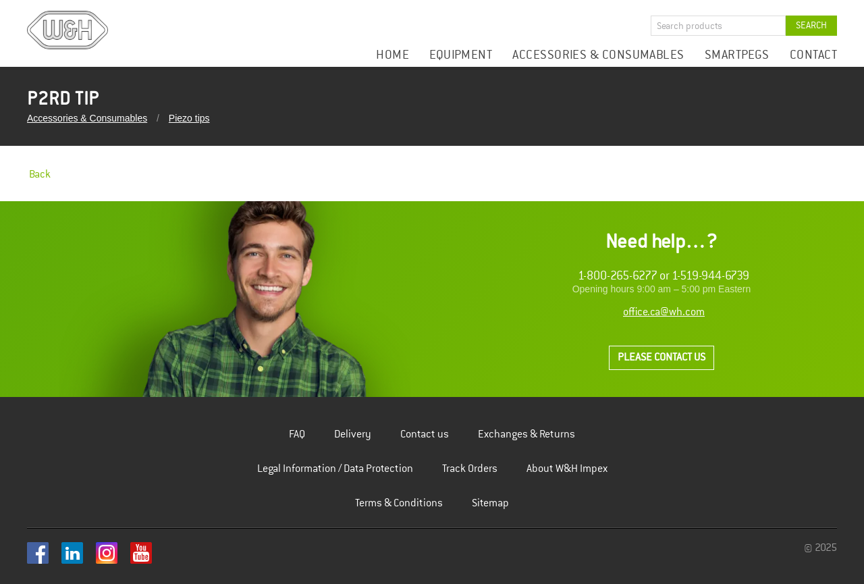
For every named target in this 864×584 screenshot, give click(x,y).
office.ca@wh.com (664, 312)
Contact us (424, 434)
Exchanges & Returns (526, 434)
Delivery (352, 434)
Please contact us (661, 357)
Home (392, 55)
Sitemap (490, 503)
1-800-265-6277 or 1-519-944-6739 (663, 276)
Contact (813, 55)
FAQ (297, 434)
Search (811, 25)
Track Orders (469, 468)
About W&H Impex (567, 468)
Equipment (460, 55)
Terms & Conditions (399, 503)
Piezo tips (189, 118)
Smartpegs (737, 55)
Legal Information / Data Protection (335, 468)
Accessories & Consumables (598, 55)
